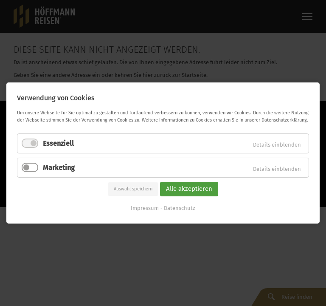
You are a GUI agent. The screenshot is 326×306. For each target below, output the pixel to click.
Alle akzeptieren (189, 189)
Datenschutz (179, 208)
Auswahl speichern (133, 189)
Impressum (145, 208)
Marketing (59, 168)
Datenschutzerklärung (284, 120)
